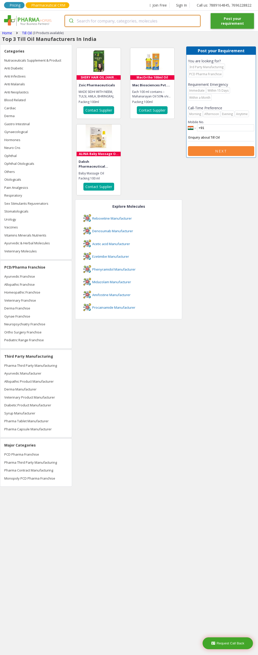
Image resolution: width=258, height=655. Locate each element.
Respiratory (13, 195)
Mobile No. (196, 122)
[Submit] (71, 21)
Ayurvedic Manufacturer (22, 373)
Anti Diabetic (13, 68)
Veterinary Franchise (20, 300)
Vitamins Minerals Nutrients (25, 235)
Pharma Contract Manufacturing (28, 470)
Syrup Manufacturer (19, 413)
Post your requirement (232, 21)
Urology (10, 219)
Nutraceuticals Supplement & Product (32, 60)
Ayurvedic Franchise (19, 276)
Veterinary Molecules (20, 251)
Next (221, 151)
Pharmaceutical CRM (48, 5)
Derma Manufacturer (20, 389)
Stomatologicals (16, 211)
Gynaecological (16, 131)
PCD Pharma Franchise (21, 454)
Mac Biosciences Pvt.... (151, 85)
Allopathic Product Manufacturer (29, 381)
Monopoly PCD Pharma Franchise (29, 478)
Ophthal (10, 155)
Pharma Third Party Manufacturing (30, 365)
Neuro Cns (12, 147)
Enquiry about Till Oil (221, 137)
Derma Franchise (17, 308)
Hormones (12, 140)
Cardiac (10, 108)
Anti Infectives (15, 76)
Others (9, 171)
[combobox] (132, 21)
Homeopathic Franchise (22, 292)
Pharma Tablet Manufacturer (26, 421)
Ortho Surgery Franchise (23, 332)
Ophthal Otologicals (19, 163)
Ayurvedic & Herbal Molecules (27, 243)
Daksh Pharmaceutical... (93, 164)
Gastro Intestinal (17, 124)
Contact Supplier (98, 110)
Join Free (158, 5)
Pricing (15, 5)
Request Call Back (227, 643)
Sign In (181, 5)
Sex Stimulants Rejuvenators (26, 203)
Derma (9, 116)
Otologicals (12, 179)
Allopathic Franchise (19, 284)
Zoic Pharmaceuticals (97, 85)
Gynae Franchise (17, 316)
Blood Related (15, 100)
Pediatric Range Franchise (24, 340)
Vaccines (11, 227)
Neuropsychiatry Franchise (24, 324)
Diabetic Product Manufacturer (27, 405)
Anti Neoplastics (16, 92)
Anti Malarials (14, 84)
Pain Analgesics (16, 187)
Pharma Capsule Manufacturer (28, 429)
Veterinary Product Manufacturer (29, 397)
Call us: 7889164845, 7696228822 (224, 5)
